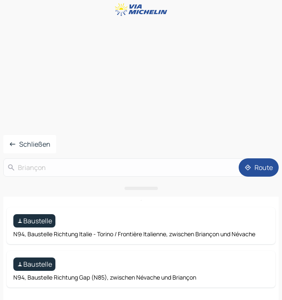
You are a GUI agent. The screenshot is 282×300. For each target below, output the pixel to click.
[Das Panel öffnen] (141, 188)
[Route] (259, 167)
